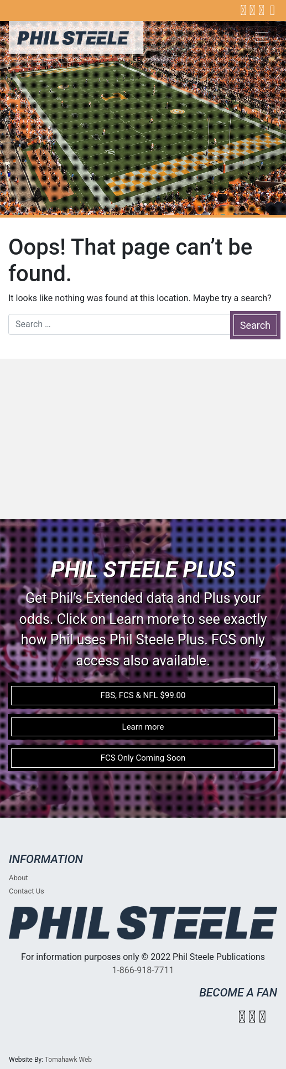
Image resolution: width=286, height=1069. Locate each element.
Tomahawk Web (68, 1059)
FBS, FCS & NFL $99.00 (143, 695)
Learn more (143, 727)
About (18, 878)
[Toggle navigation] (261, 37)
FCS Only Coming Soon (143, 758)
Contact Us (26, 891)
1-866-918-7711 (143, 970)
